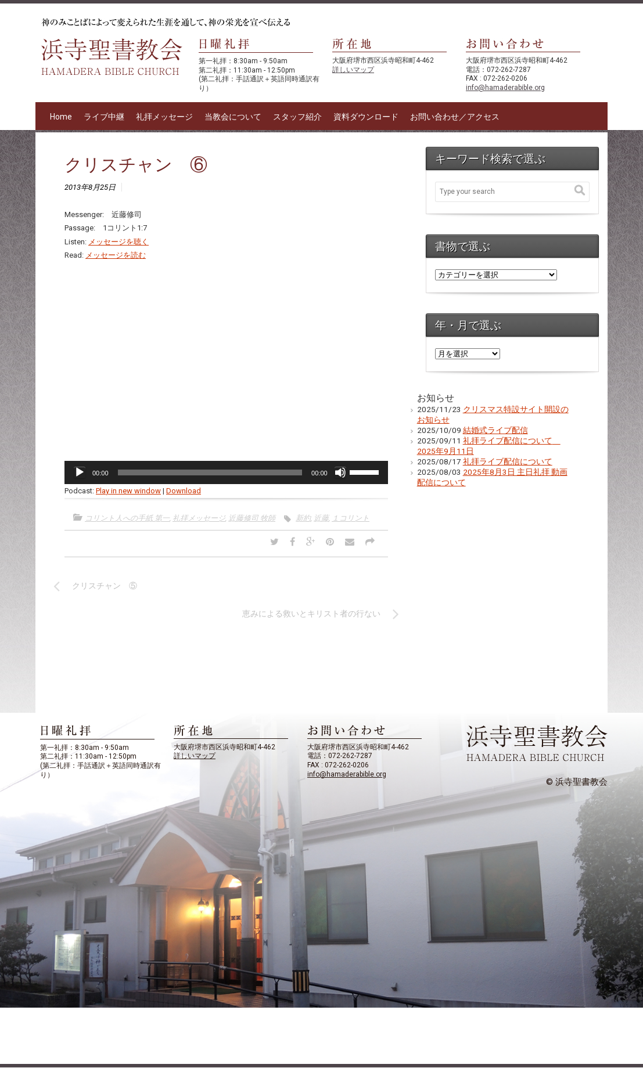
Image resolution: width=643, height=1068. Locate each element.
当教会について (232, 116)
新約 (303, 518)
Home (61, 116)
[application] (226, 472)
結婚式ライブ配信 (495, 430)
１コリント (350, 518)
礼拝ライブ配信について (507, 461)
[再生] (79, 472)
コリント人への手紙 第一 (127, 518)
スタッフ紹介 (297, 116)
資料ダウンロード (365, 116)
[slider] (210, 472)
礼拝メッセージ (164, 116)
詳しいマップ (353, 70)
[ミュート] (340, 472)
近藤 (321, 518)
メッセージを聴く (118, 241)
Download (183, 490)
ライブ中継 (104, 116)
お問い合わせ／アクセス (455, 116)
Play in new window (128, 490)
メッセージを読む (115, 255)
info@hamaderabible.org (505, 88)
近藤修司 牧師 (251, 518)
